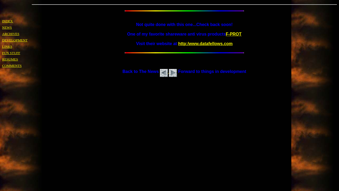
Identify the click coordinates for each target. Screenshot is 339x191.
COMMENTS (12, 66)
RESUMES (10, 59)
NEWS (7, 27)
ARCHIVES (10, 34)
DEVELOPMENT (15, 40)
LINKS (7, 47)
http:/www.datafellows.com (205, 43)
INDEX (7, 21)
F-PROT (234, 34)
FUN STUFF (11, 53)
